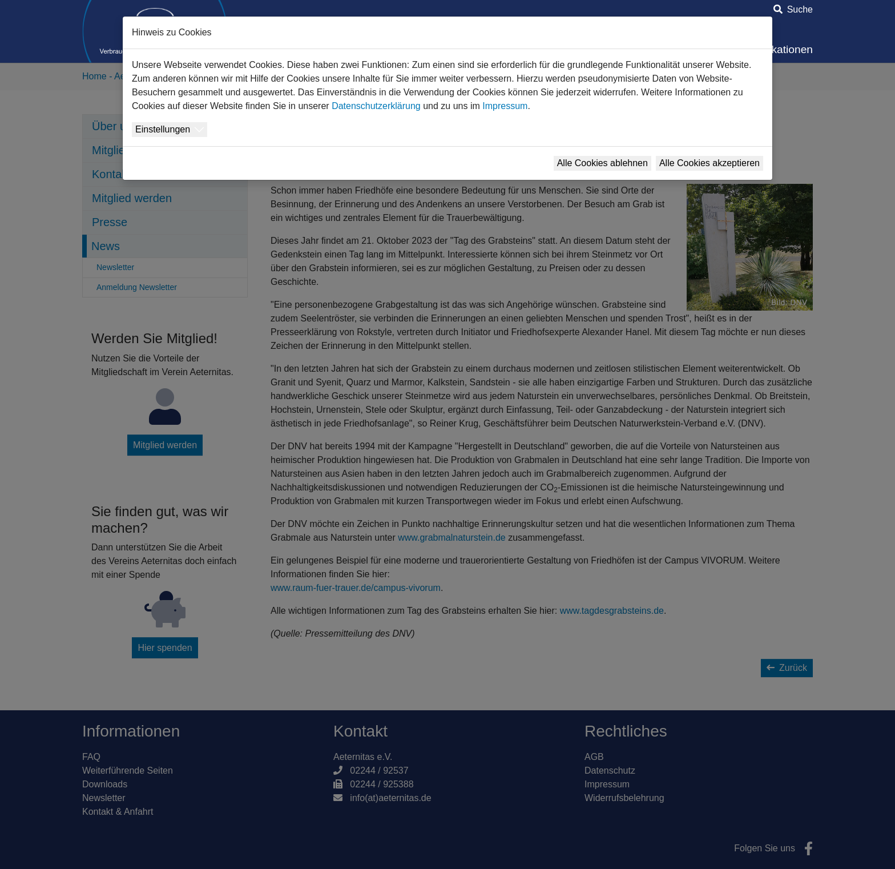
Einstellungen (162, 129)
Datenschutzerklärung (376, 106)
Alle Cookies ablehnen (602, 163)
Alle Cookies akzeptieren (709, 163)
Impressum (504, 106)
